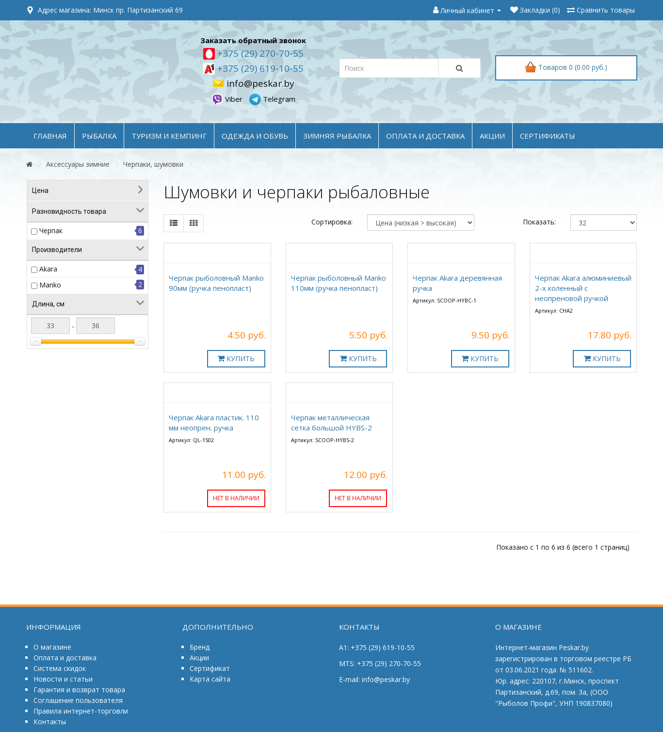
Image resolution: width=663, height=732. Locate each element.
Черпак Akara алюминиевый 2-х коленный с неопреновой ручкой (583, 288)
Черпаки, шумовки (153, 164)
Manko (50, 284)
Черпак (51, 230)
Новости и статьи (63, 679)
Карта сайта (210, 679)
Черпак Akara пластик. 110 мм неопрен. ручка (214, 422)
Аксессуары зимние (78, 164)
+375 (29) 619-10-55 (259, 68)
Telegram (272, 99)
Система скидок (59, 668)
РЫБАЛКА (99, 136)
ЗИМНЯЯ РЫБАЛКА (337, 136)
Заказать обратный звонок (253, 40)
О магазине (52, 647)
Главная (50, 136)
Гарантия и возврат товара (79, 689)
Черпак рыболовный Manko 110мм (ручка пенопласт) (338, 283)
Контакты (49, 721)
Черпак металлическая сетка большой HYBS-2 (331, 422)
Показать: (539, 221)
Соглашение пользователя (78, 700)
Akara (48, 268)
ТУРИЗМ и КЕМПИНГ (169, 136)
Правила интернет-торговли (80, 711)
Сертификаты (547, 136)
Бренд (200, 647)
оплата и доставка (425, 136)
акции (492, 136)
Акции (199, 657)
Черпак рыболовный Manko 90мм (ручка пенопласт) (216, 283)
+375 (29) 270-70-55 (259, 53)
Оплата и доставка (65, 657)
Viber (227, 99)
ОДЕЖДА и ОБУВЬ (255, 136)
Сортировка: (332, 221)
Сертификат (210, 668)
